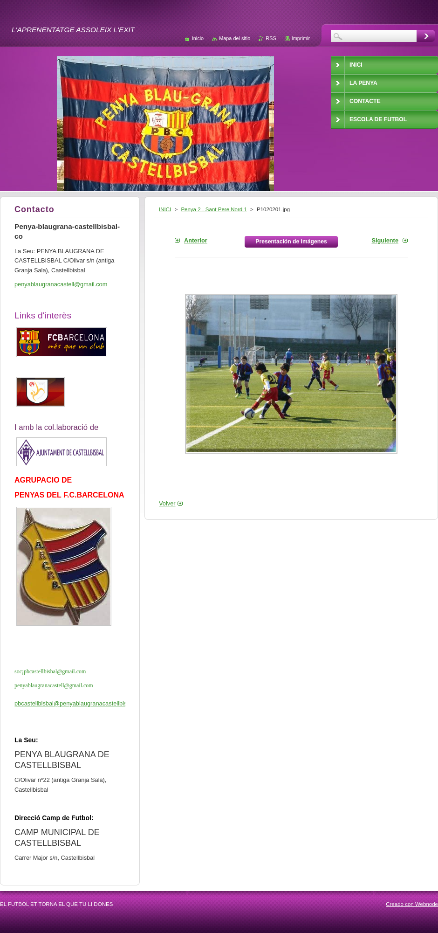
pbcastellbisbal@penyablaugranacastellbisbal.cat (79, 703)
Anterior (195, 240)
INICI (165, 209)
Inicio (198, 38)
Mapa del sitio (234, 38)
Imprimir (301, 38)
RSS (271, 38)
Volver (167, 503)
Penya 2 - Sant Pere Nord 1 (213, 209)
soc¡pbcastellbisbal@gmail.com (50, 671)
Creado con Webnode (412, 904)
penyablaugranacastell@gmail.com (53, 685)
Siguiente (384, 240)
